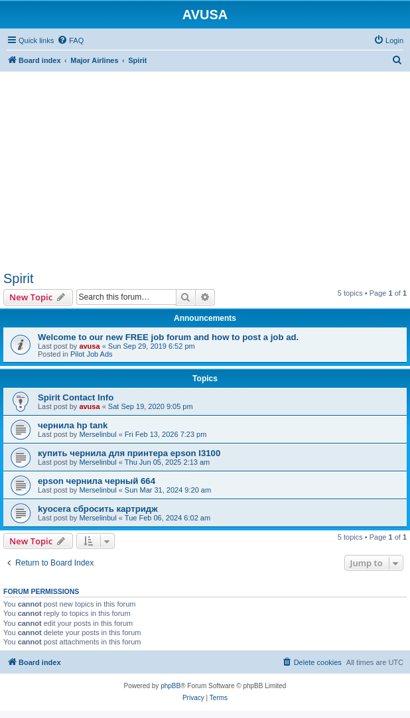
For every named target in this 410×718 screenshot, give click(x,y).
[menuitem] (70, 40)
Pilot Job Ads (91, 354)
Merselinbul (97, 434)
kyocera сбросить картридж (98, 509)
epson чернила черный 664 (96, 481)
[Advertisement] (205, 164)
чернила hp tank (72, 425)
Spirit (18, 278)
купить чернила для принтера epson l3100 (129, 453)
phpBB (170, 685)
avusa (89, 346)
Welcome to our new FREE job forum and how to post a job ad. (168, 337)
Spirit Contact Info (75, 397)
